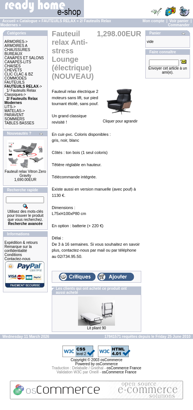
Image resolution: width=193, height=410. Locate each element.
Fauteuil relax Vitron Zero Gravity (25, 173)
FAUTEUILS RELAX (58, 21)
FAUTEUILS (14, 82)
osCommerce (111, 360)
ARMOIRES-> (16, 42)
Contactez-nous (17, 259)
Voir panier (179, 21)
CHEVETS (13, 70)
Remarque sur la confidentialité (18, 249)
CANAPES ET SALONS (24, 58)
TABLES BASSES (19, 123)
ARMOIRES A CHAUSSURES (17, 48)
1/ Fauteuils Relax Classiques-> (20, 92)
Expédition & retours (21, 243)
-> (23, 86)
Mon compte (154, 21)
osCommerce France (124, 368)
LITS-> (10, 107)
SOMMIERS (14, 119)
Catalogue (28, 21)
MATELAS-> (14, 111)
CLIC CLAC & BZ (18, 74)
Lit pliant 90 (96, 328)
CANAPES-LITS (17, 62)
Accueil (9, 21)
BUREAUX (13, 54)
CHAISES (12, 66)
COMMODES (15, 78)
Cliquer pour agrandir (120, 119)
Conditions (13, 255)
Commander (178, 25)
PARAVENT (14, 115)
